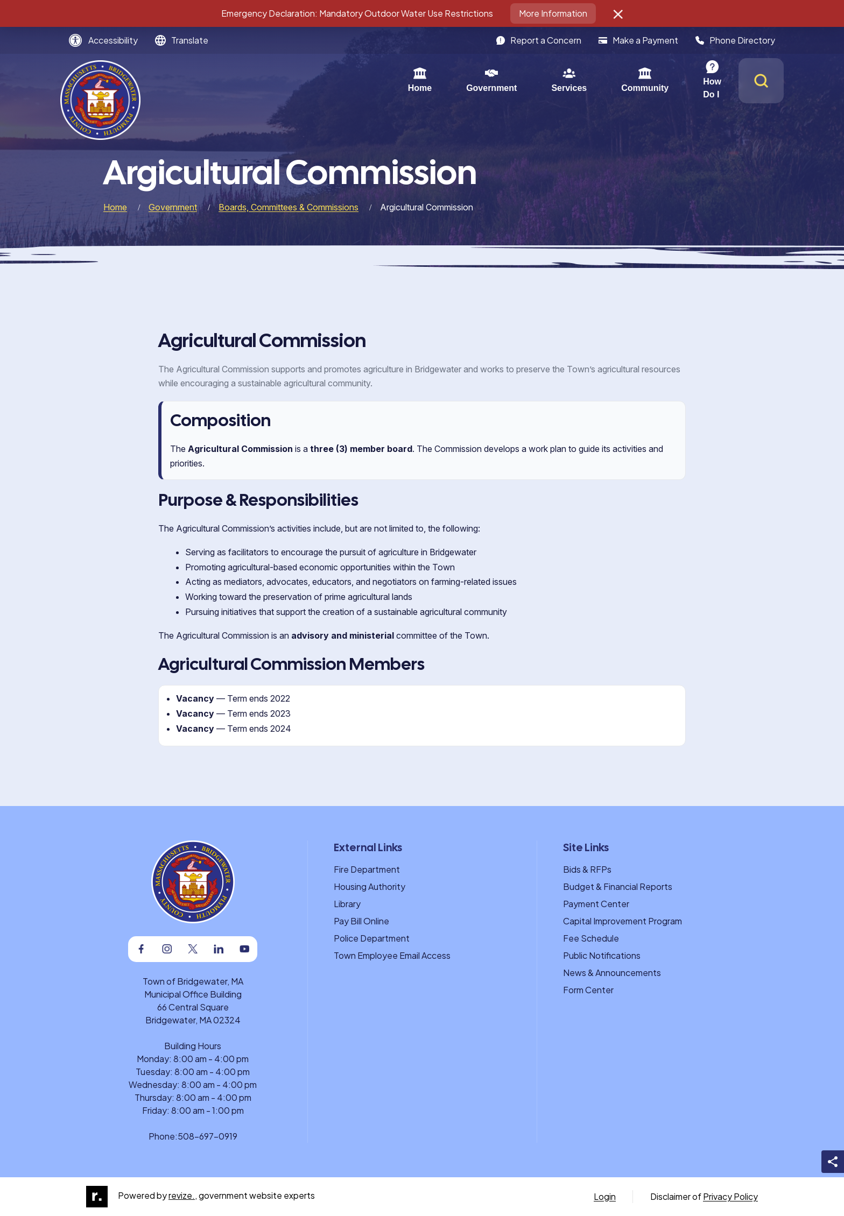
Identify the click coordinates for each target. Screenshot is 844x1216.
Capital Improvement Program (622, 921)
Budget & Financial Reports (617, 886)
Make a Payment (638, 40)
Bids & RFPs (587, 869)
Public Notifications (602, 955)
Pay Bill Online (361, 921)
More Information (553, 13)
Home (288, 80)
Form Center (588, 989)
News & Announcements (612, 972)
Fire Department (367, 869)
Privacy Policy (730, 1196)
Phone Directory (735, 40)
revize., (182, 1195)
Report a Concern (538, 40)
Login (605, 1196)
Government (360, 80)
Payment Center (596, 903)
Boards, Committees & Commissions (288, 207)
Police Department (372, 938)
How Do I (590, 80)
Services (437, 80)
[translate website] (181, 40)
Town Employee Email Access (392, 955)
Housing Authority (369, 886)
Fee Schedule (591, 938)
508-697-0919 (207, 1136)
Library (347, 903)
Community (513, 80)
